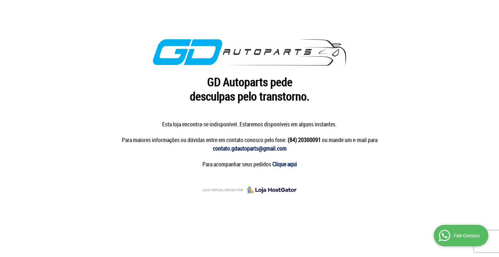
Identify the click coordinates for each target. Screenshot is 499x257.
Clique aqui (284, 164)
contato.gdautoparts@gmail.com (250, 148)
